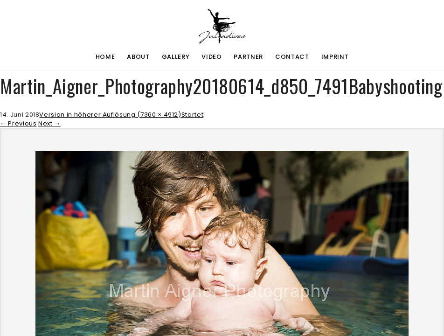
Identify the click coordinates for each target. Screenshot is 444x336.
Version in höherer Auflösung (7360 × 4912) (110, 114)
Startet (192, 114)
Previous (18, 123)
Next (49, 123)
